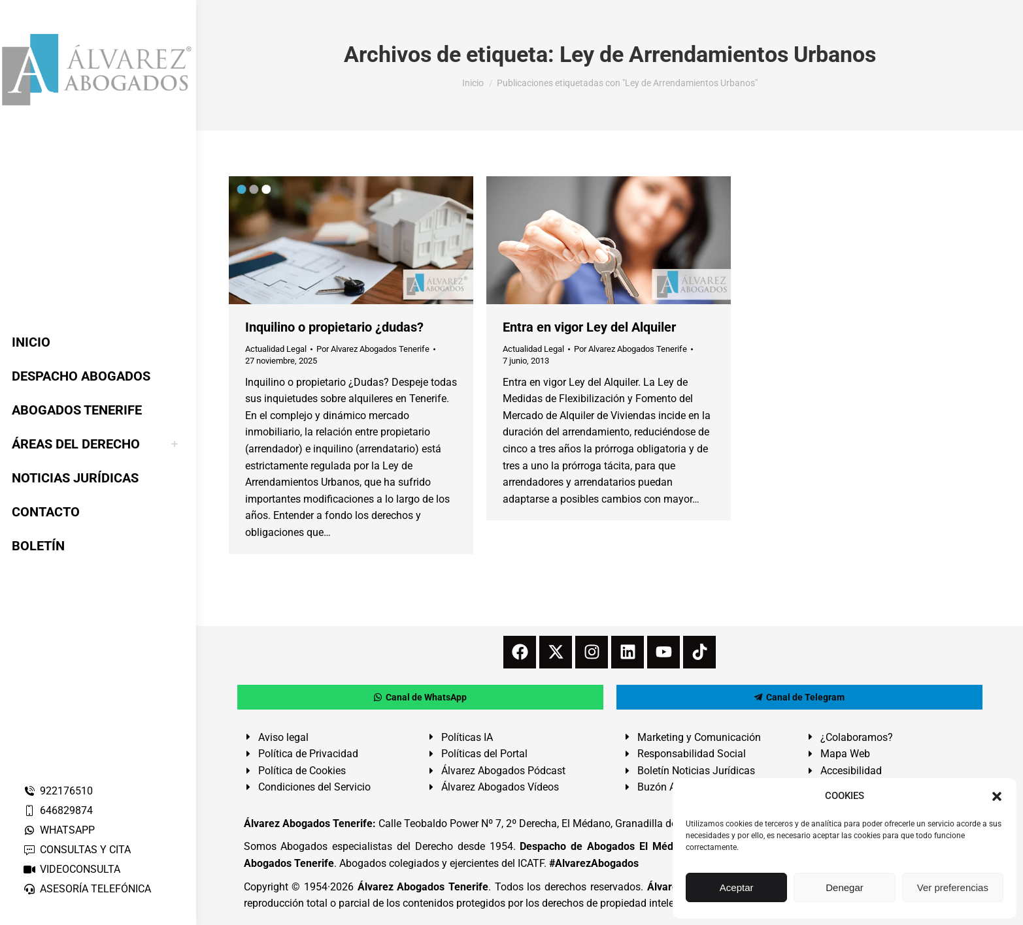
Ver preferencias (952, 887)
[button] (996, 796)
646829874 (58, 810)
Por (372, 349)
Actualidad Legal (276, 349)
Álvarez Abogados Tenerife (423, 887)
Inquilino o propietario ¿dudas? (334, 327)
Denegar (845, 887)
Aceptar (737, 887)
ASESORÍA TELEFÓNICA (87, 889)
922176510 (58, 791)
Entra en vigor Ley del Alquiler (589, 327)
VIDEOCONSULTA (71, 869)
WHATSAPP (59, 830)
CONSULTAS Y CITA (77, 849)
